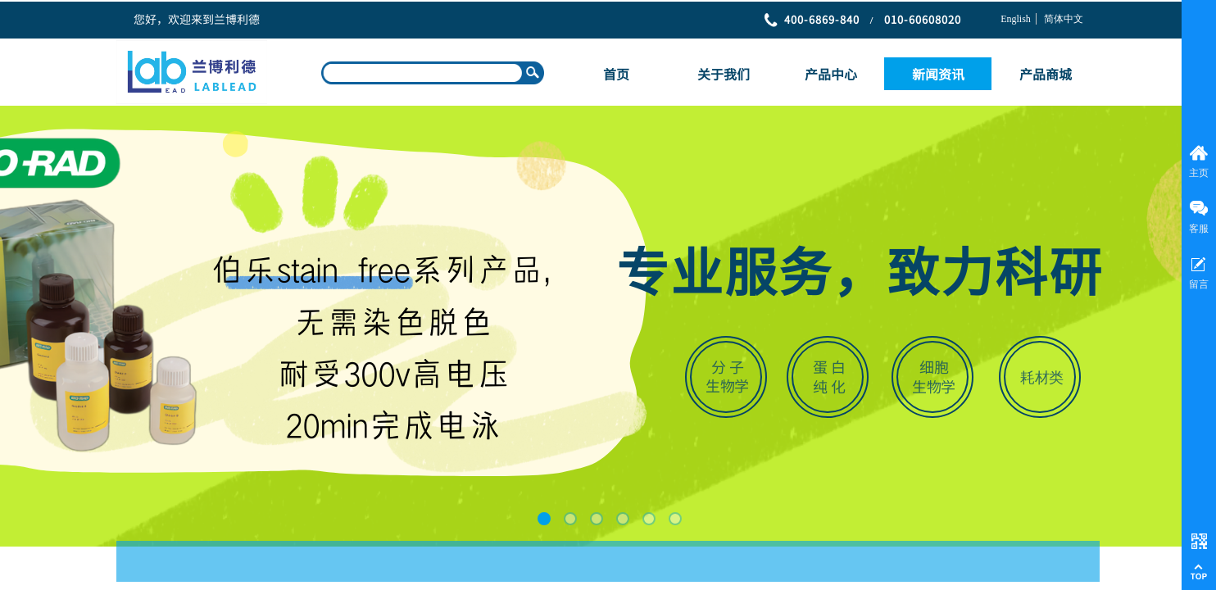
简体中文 (1063, 19)
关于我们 (723, 74)
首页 (616, 74)
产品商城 (1045, 74)
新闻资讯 (938, 74)
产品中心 (831, 74)
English (1015, 19)
